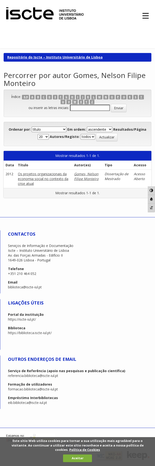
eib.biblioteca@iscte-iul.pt (27, 402)
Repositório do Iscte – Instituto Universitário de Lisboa (55, 57)
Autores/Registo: (65, 136)
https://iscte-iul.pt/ (22, 319)
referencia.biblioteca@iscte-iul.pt (33, 375)
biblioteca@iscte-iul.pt (25, 287)
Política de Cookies (84, 449)
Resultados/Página (129, 129)
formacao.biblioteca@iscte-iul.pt (33, 389)
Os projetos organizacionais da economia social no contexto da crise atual (43, 179)
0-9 (26, 97)
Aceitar (78, 458)
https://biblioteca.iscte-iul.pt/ (30, 332)
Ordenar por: (20, 129)
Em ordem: (76, 129)
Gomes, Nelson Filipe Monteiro (86, 176)
